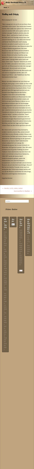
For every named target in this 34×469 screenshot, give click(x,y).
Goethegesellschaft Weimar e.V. (20, 235)
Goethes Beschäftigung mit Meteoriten (5, 239)
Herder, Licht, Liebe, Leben (12, 188)
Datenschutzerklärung (28, 249)
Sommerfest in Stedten (23, 191)
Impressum (28, 241)
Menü (5, 7)
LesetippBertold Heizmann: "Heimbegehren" (5, 289)
